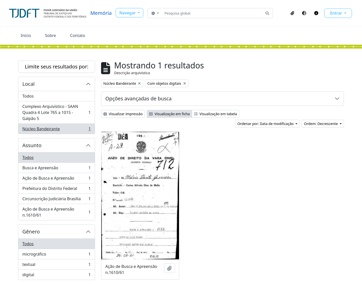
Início (26, 35)
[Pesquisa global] (212, 13)
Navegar (128, 13)
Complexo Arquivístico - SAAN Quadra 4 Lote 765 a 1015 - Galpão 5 (56, 112)
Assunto (31, 145)
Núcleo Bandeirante (56, 130)
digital (56, 276)
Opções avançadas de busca (138, 98)
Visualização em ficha (169, 113)
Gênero (31, 231)
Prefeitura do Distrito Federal (56, 189)
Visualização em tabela (215, 113)
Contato (77, 35)
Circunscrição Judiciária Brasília (56, 200)
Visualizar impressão (123, 113)
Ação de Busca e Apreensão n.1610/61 (56, 212)
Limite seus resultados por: (56, 66)
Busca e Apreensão (56, 169)
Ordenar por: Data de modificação (265, 123)
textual (56, 265)
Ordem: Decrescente (321, 123)
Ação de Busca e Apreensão (56, 179)
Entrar (336, 13)
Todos (28, 96)
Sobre (50, 35)
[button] (292, 13)
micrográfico (56, 255)
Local (28, 83)
